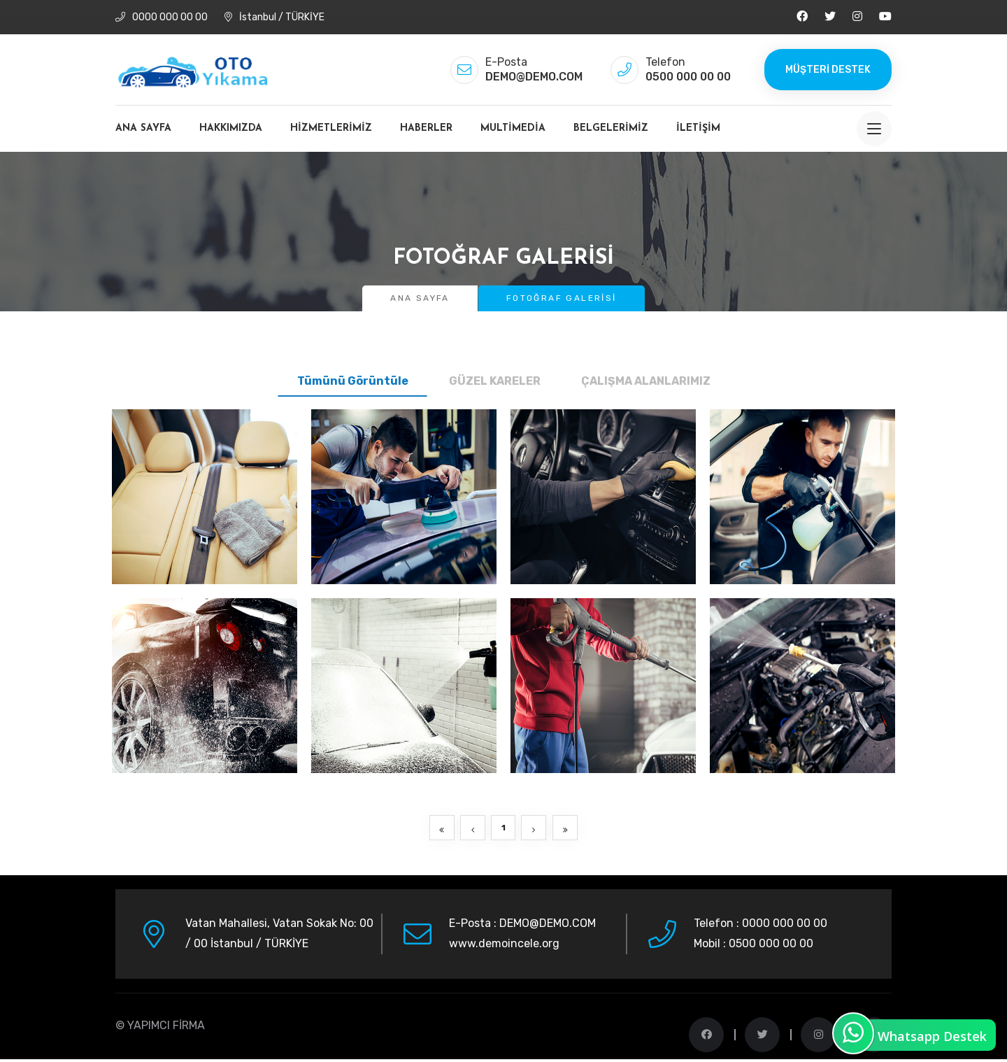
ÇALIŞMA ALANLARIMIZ (645, 381)
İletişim (698, 128)
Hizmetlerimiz (331, 128)
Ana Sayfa (143, 128)
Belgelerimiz (610, 128)
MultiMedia (512, 128)
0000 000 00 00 (161, 17)
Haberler (426, 128)
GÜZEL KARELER (495, 381)
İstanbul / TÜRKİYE (274, 17)
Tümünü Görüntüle (352, 381)
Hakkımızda (230, 128)
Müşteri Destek (828, 70)
